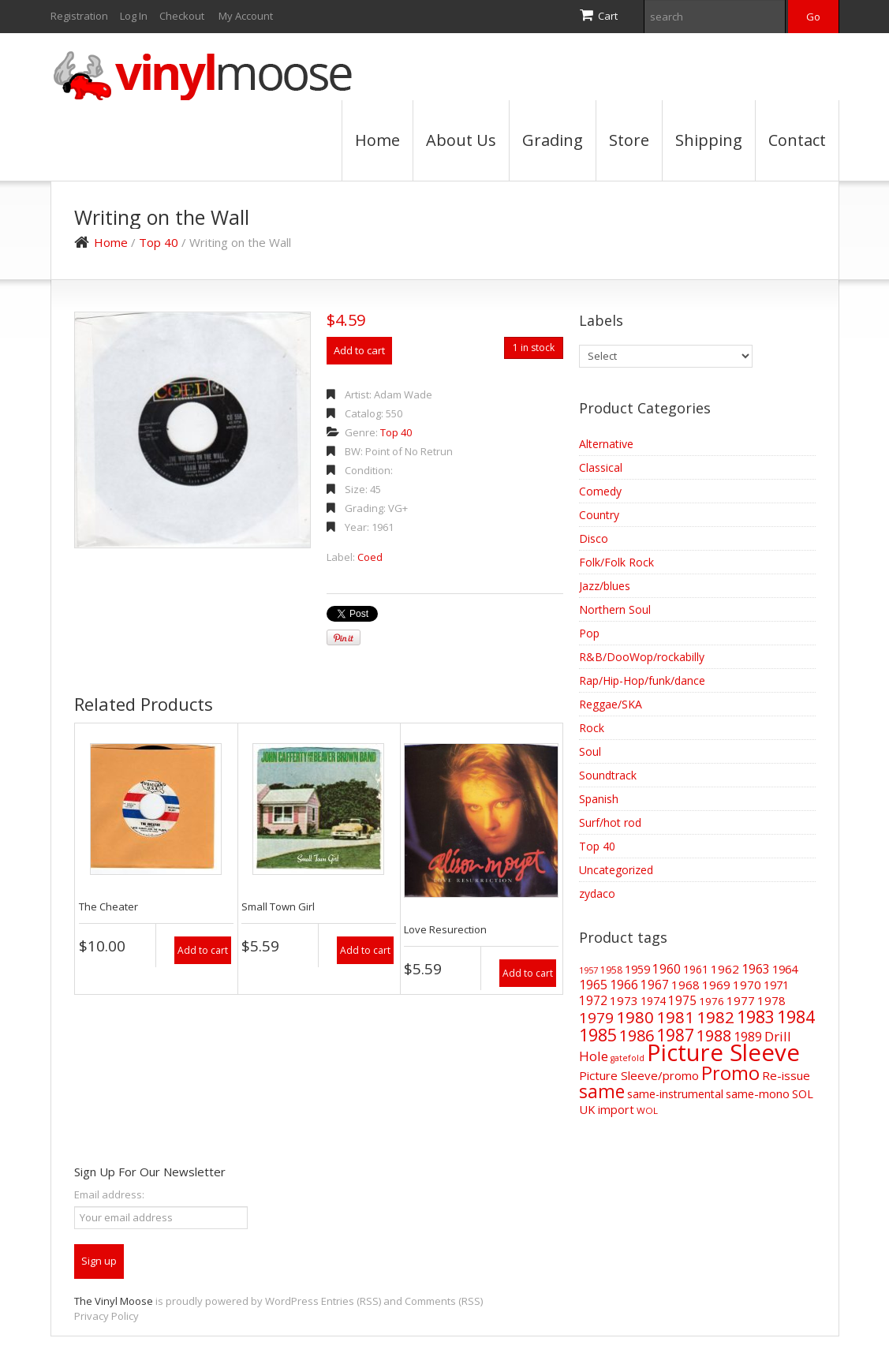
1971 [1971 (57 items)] (776, 984)
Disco (593, 538)
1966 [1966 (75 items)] (624, 984)
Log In (134, 16)
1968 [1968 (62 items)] (685, 984)
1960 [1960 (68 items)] (666, 969)
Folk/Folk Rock (616, 562)
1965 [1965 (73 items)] (593, 984)
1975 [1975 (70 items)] (682, 1000)
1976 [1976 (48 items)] (711, 1001)
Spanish (598, 798)
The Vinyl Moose (113, 1301)
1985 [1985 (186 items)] (598, 1034)
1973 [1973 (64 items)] (624, 1000)
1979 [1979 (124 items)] (596, 1017)
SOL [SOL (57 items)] (802, 1093)
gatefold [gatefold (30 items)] (627, 1057)
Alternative (606, 443)
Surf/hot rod (610, 822)
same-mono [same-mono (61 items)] (758, 1093)
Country (599, 514)
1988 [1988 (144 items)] (714, 1035)
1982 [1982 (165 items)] (715, 1017)
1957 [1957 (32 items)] (588, 970)
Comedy (600, 491)
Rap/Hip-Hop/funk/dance (642, 680)
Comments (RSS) (444, 1301)
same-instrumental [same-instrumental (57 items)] (675, 1093)
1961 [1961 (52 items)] (695, 969)
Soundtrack (608, 775)
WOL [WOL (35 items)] (647, 1110)
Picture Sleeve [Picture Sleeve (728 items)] (723, 1052)
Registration (79, 16)
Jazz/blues (604, 585)
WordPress (292, 1301)
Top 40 (158, 242)
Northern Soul (615, 609)
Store (629, 140)
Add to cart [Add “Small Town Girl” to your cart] (365, 950)
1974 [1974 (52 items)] (653, 1000)
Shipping (708, 140)
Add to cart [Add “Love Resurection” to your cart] (527, 973)
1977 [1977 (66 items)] (741, 1000)
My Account (246, 16)
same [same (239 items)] (602, 1091)
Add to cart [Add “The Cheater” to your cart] (202, 950)
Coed (370, 557)
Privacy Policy (106, 1316)
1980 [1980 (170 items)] (635, 1017)
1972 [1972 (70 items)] (593, 1000)
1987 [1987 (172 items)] (675, 1035)
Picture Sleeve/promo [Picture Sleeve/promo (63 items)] (639, 1075)
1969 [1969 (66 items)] (716, 984)
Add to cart (359, 350)
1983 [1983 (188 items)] (756, 1016)
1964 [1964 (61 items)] (784, 969)
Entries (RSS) (351, 1301)
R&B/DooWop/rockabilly (641, 656)
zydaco (597, 893)
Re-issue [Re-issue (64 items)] (786, 1075)
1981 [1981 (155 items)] (675, 1017)
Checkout (181, 16)
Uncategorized (616, 869)
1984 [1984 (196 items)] (796, 1016)
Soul (590, 751)
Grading (552, 140)
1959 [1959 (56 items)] (637, 969)
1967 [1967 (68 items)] (655, 985)
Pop (589, 633)
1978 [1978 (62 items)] (771, 1000)
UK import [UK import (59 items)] (606, 1109)
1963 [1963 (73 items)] (755, 968)
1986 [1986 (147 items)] (636, 1035)
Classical (600, 467)
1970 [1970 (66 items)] (747, 984)
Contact (797, 140)
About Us (461, 140)
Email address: (109, 1194)
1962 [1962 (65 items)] (725, 969)
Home (377, 140)
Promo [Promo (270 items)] (730, 1073)
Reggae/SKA (610, 704)
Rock (591, 727)
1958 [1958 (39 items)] (611, 970)
